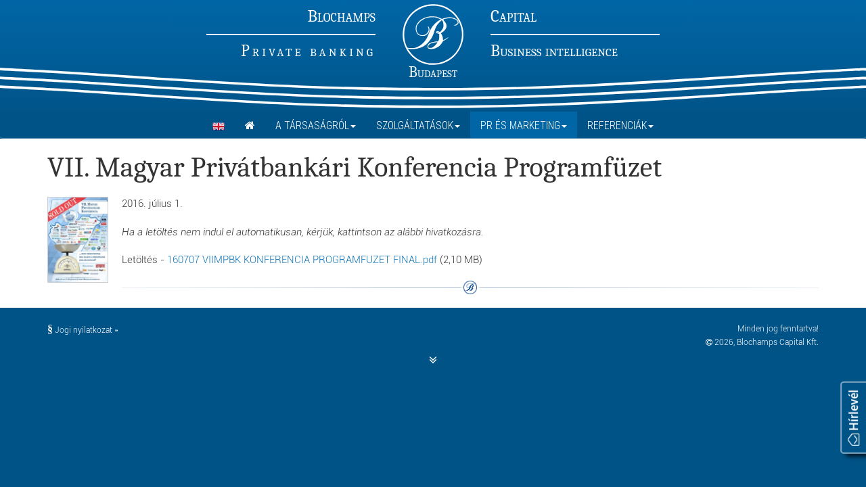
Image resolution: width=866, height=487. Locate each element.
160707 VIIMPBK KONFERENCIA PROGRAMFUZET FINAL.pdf (302, 260)
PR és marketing (523, 125)
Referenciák (620, 125)
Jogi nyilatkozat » (82, 330)
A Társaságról (315, 125)
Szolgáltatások (418, 125)
